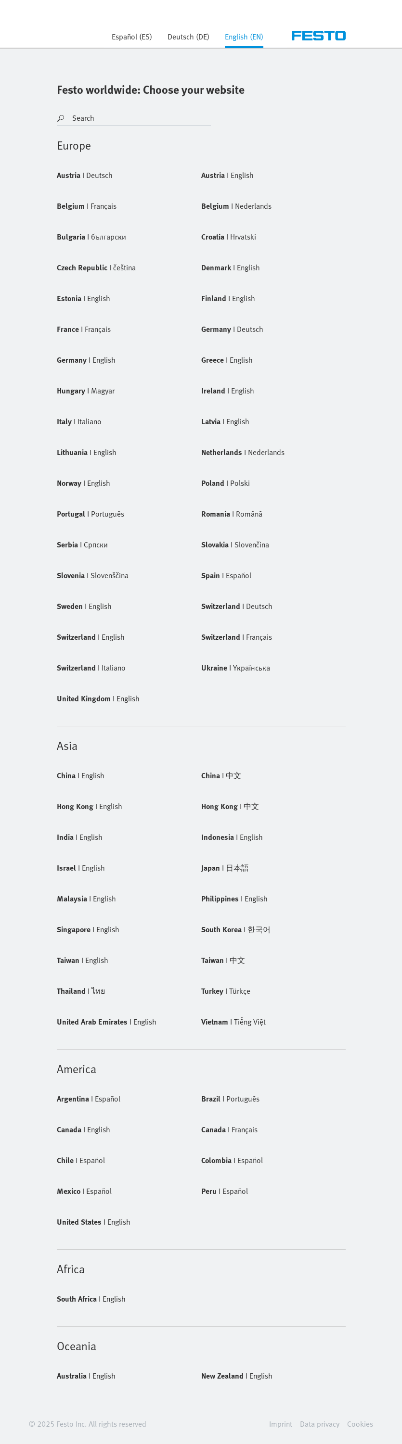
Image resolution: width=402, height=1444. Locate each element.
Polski (225, 483)
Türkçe (225, 991)
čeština (96, 267)
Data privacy (319, 1424)
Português (90, 513)
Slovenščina (93, 575)
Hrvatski (228, 236)
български (91, 236)
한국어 (236, 929)
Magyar (86, 390)
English (227, 175)
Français (87, 206)
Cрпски (82, 544)
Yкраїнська (235, 667)
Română (231, 513)
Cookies (360, 1424)
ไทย (81, 991)
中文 (221, 775)
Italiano (79, 421)
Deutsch (85, 175)
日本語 (225, 868)
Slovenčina (235, 544)
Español (226, 575)
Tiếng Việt (233, 1021)
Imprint (280, 1424)
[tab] (244, 39)
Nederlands (236, 206)
